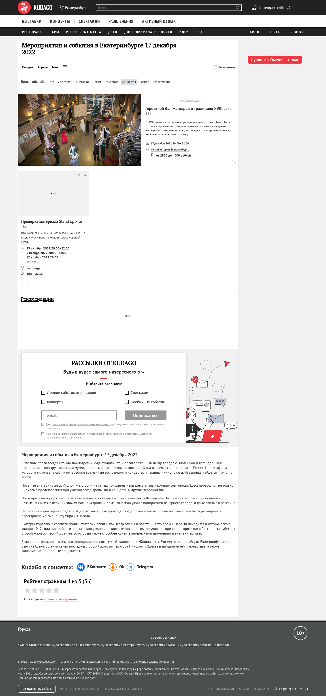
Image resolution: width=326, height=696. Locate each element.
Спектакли (139, 392)
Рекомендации (37, 299)
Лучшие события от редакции (71, 392)
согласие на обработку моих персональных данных (81, 424)
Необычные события (148, 402)
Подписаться (145, 415)
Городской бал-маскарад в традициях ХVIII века (188, 108)
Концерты (55, 402)
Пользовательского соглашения (64, 437)
